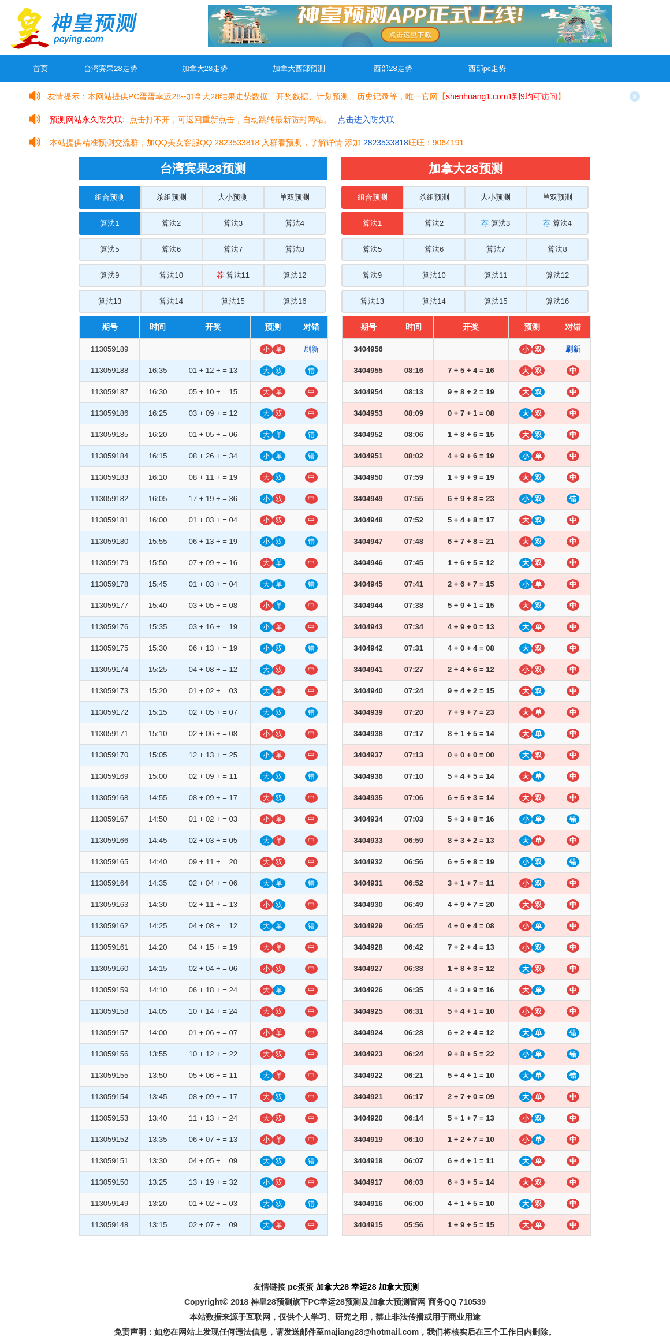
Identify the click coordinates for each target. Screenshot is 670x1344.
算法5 (109, 249)
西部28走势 (393, 68)
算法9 (109, 275)
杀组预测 (172, 197)
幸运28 (364, 1286)
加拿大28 (332, 1286)
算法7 (233, 249)
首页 (40, 68)
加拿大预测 (398, 1286)
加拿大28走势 (205, 68)
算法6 (171, 249)
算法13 (109, 301)
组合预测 (110, 197)
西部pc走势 (487, 68)
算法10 (171, 275)
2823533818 (385, 142)
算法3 (233, 223)
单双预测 (295, 197)
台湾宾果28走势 (110, 68)
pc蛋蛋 (300, 1286)
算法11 (233, 275)
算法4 (294, 223)
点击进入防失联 (366, 119)
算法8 (294, 249)
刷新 (311, 349)
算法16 (294, 301)
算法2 (171, 223)
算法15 (232, 301)
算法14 (171, 301)
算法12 (294, 275)
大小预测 (233, 197)
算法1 (109, 223)
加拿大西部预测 (299, 68)
